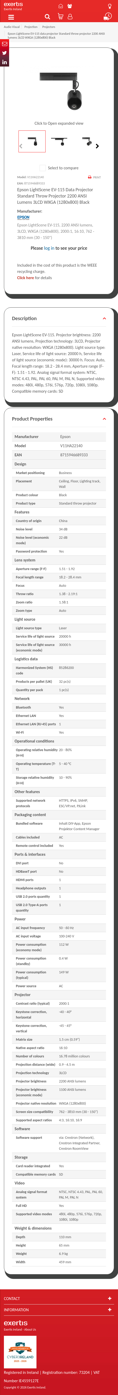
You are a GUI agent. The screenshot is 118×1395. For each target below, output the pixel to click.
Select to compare (59, 167)
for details (34, 277)
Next (97, 146)
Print (97, 177)
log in (49, 248)
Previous (21, 146)
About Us (69, 6)
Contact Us (61, 6)
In (4, 62)
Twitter (4, 52)
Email (4, 43)
